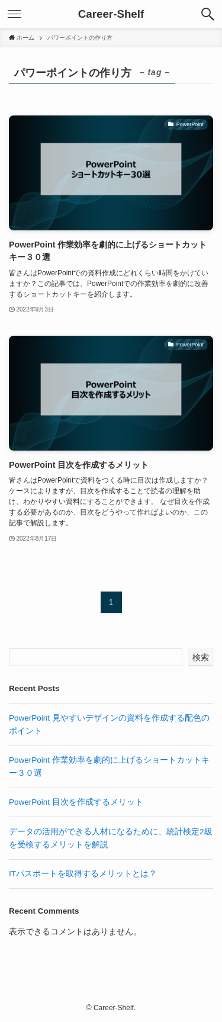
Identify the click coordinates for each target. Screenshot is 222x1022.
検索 (200, 657)
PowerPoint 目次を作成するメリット (76, 802)
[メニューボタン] (14, 14)
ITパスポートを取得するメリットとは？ (83, 873)
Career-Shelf (111, 14)
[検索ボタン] (208, 14)
